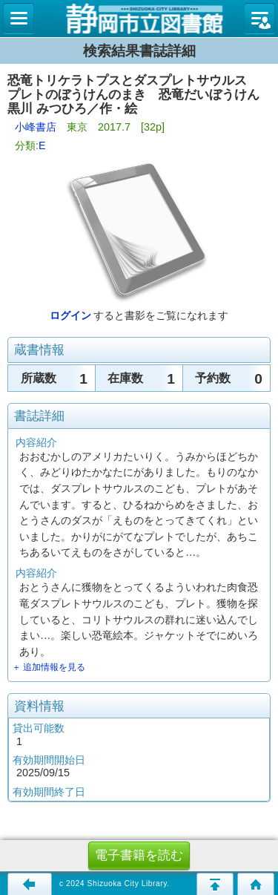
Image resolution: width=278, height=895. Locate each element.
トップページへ (255, 884)
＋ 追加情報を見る (48, 667)
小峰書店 (35, 127)
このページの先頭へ (215, 884)
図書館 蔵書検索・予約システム (139, 18)
